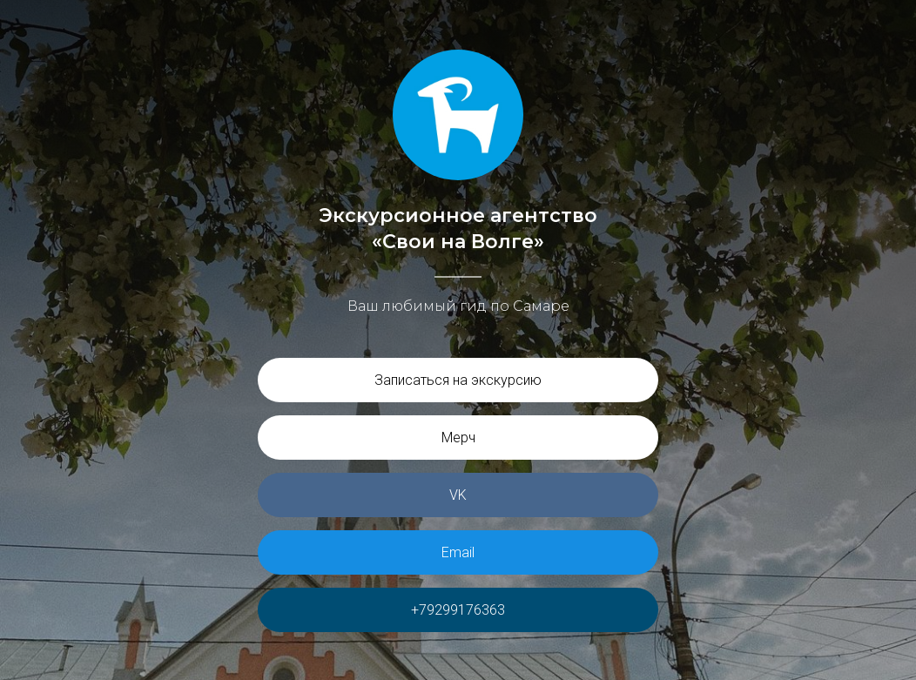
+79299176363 (458, 610)
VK (458, 495)
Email (458, 552)
